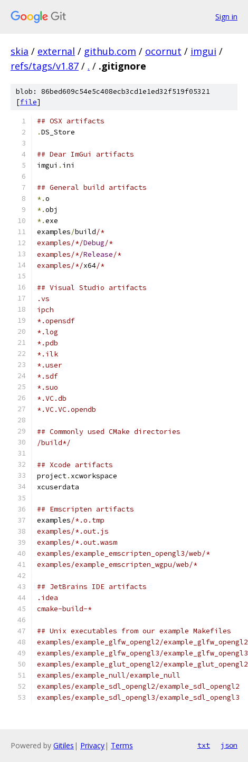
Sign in (226, 17)
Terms (122, 745)
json (229, 745)
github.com (110, 51)
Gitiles (63, 745)
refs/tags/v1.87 (45, 66)
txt (203, 745)
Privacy (92, 745)
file (28, 102)
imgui (203, 51)
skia (19, 51)
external (56, 51)
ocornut (163, 51)
